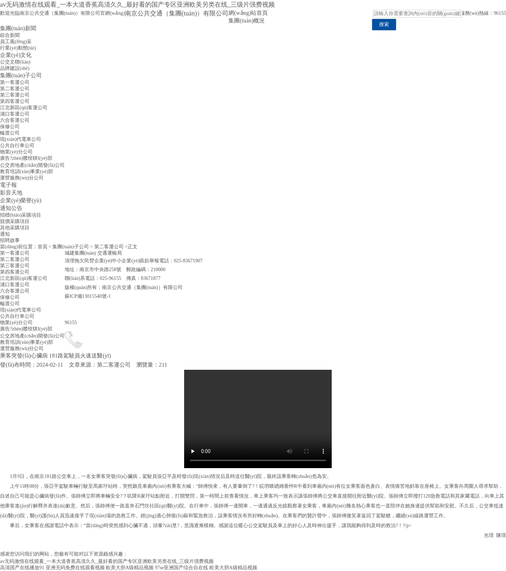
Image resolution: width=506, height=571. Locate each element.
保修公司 (10, 126)
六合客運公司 (15, 120)
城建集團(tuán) (80, 253)
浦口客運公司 (15, 114)
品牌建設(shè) (15, 68)
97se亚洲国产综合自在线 (181, 567)
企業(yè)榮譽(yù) (20, 200)
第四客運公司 (15, 101)
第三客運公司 (15, 95)
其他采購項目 (15, 227)
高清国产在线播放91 (22, 567)
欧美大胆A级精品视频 (130, 567)
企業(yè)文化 (16, 55)
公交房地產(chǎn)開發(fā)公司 (32, 165)
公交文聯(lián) (15, 62)
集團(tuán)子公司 (21, 75)
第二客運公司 (15, 88)
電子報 (8, 185)
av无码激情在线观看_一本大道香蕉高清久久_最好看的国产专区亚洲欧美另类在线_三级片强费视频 (137, 4)
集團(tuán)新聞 (18, 28)
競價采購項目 (15, 221)
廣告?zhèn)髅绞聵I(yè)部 (26, 158)
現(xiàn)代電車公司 (20, 139)
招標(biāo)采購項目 (20, 215)
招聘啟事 (10, 240)
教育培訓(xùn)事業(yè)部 (26, 171)
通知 (5, 234)
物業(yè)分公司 (16, 152)
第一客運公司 (15, 82)
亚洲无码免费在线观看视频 (75, 567)
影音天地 (11, 192)
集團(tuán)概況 (246, 20)
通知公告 (11, 208)
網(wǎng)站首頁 (248, 12)
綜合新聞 (10, 35)
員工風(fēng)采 (16, 41)
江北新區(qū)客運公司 (23, 107)
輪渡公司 (10, 133)
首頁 (42, 246)
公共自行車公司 (17, 145)
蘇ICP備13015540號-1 (88, 296)
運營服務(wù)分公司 (22, 178)
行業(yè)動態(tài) (18, 48)
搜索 (384, 24)
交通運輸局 (109, 253)
